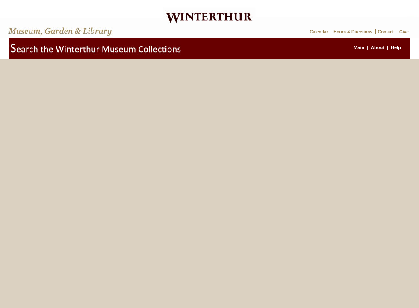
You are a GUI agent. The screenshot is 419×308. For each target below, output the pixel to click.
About (377, 47)
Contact (386, 32)
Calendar (319, 32)
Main (359, 47)
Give (404, 32)
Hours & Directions (352, 32)
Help (396, 47)
